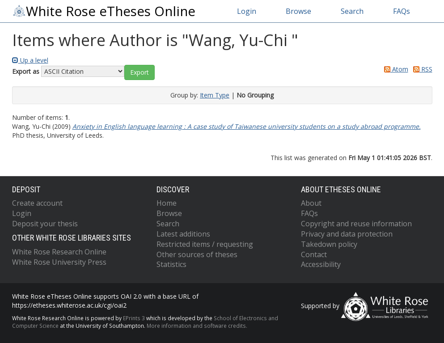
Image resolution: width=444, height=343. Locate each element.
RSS (421, 69)
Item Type (214, 95)
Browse (298, 11)
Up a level (30, 60)
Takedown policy (329, 244)
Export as (25, 71)
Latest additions (183, 234)
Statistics (171, 264)
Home (166, 203)
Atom (394, 69)
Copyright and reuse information (356, 224)
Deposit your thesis (45, 224)
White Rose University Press (59, 262)
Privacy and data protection (347, 234)
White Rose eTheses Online (103, 11)
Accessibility (321, 264)
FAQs (401, 11)
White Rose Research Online (59, 252)
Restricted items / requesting (204, 244)
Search (352, 11)
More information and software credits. (197, 325)
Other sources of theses (196, 254)
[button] (139, 72)
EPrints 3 (134, 318)
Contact (314, 254)
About (311, 203)
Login (246, 11)
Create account (37, 203)
